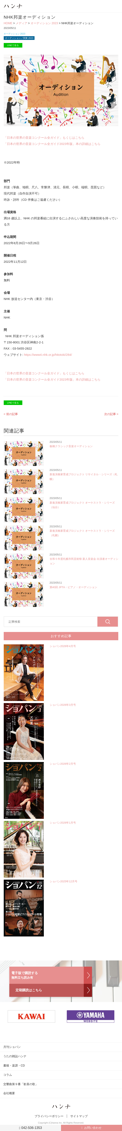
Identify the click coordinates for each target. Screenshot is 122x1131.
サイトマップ (79, 1116)
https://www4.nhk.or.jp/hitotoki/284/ (48, 354)
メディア (21, 23)
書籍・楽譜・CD (14, 1065)
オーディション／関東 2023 (19, 38)
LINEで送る (13, 45)
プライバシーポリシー (49, 1116)
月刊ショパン (12, 1047)
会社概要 (9, 1093)
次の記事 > (111, 414)
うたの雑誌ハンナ (14, 1056)
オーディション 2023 (44, 23)
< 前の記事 (11, 414)
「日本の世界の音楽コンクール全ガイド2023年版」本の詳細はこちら (52, 144)
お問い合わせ (93, 1127)
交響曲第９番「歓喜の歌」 (20, 1084)
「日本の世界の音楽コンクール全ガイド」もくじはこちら (44, 137)
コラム (7, 1074)
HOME (8, 23)
